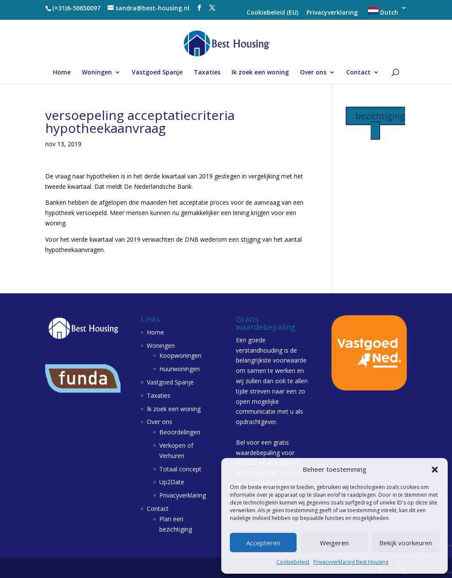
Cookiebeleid (292, 562)
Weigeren (334, 542)
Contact (358, 72)
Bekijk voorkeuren (405, 542)
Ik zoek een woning (260, 72)
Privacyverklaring (332, 12)
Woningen (97, 72)
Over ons (313, 72)
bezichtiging (380, 116)
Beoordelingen (179, 432)
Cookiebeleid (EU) (272, 12)
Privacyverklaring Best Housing (350, 562)
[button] (434, 469)
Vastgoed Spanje (157, 72)
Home (62, 72)
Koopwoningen (180, 355)
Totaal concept (180, 469)
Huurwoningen (179, 369)
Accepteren (263, 542)
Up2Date (171, 482)
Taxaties (207, 72)
